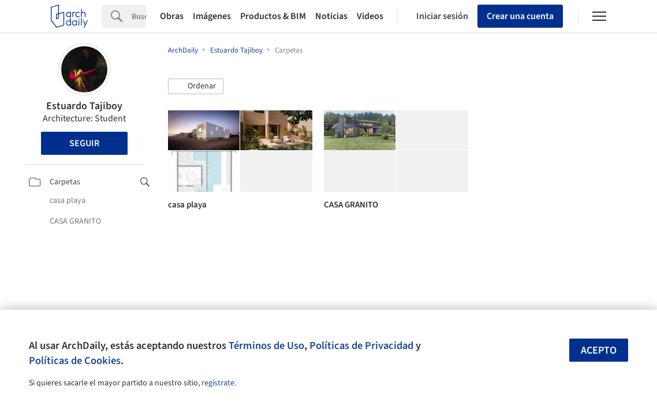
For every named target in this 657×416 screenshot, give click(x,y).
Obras (172, 16)
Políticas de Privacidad (361, 345)
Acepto (599, 350)
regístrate (217, 383)
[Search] (139, 16)
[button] (195, 87)
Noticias (331, 16)
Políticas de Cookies (75, 360)
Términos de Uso (266, 345)
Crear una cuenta (520, 16)
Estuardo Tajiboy (84, 106)
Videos (370, 16)
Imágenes (212, 16)
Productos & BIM (273, 16)
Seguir (84, 143)
